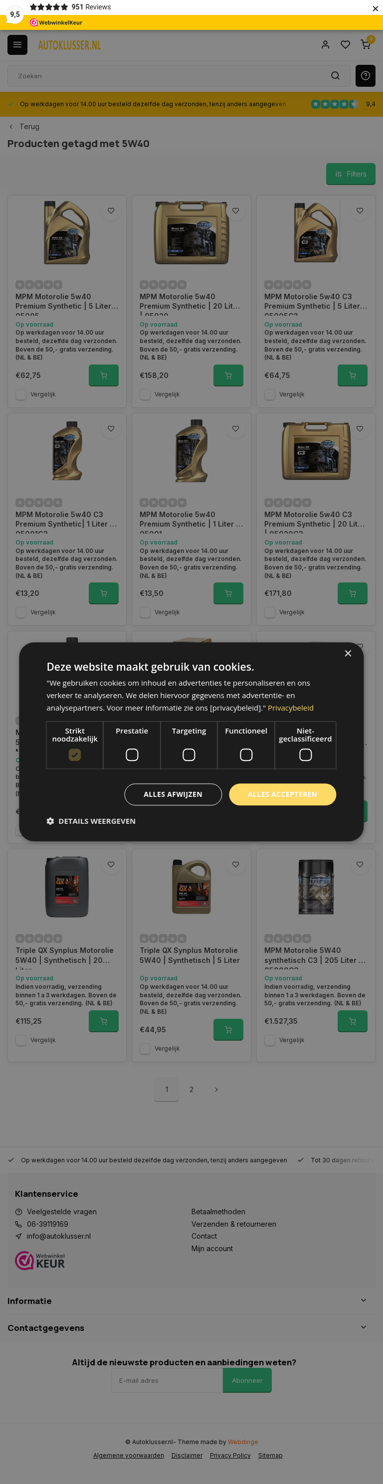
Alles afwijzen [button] (173, 794)
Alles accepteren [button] (283, 794)
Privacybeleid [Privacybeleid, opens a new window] (291, 708)
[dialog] (191, 741)
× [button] (348, 654)
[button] (91, 821)
